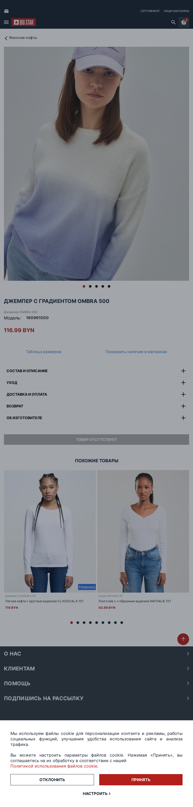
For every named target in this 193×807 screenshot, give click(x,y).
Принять (140, 779)
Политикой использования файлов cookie (53, 766)
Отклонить (52, 779)
